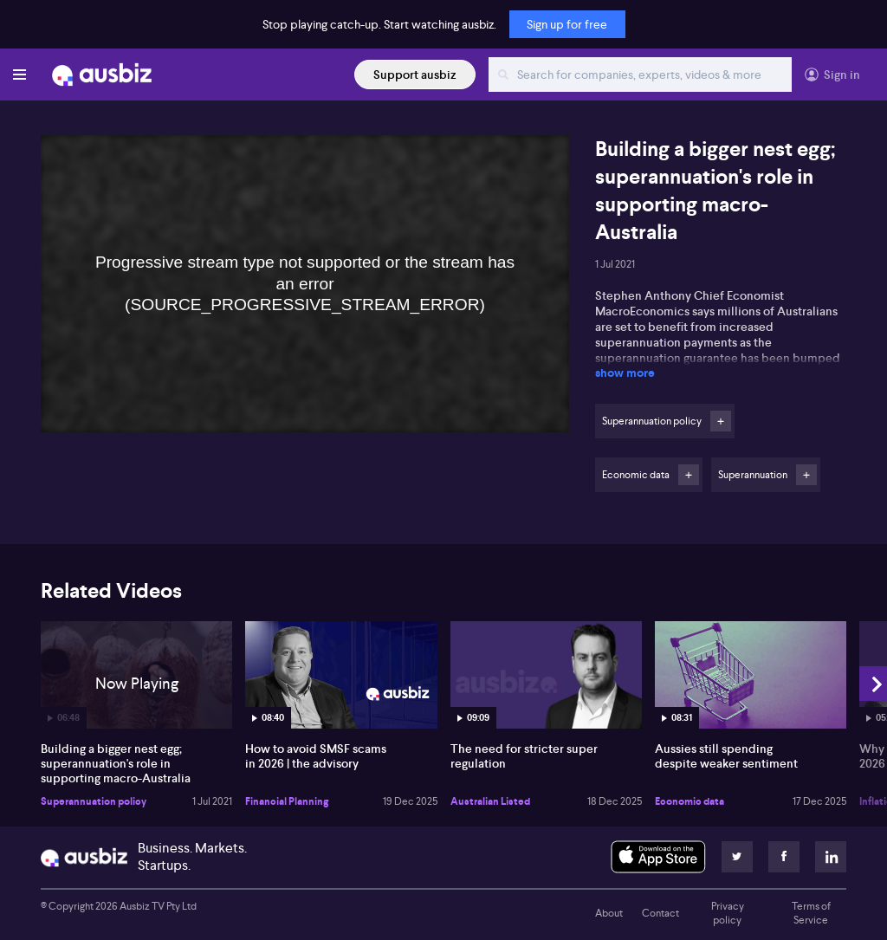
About (609, 913)
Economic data (689, 801)
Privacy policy (727, 913)
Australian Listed (490, 801)
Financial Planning (286, 801)
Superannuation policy (93, 801)
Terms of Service (811, 913)
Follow (720, 421)
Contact (660, 913)
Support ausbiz (414, 74)
